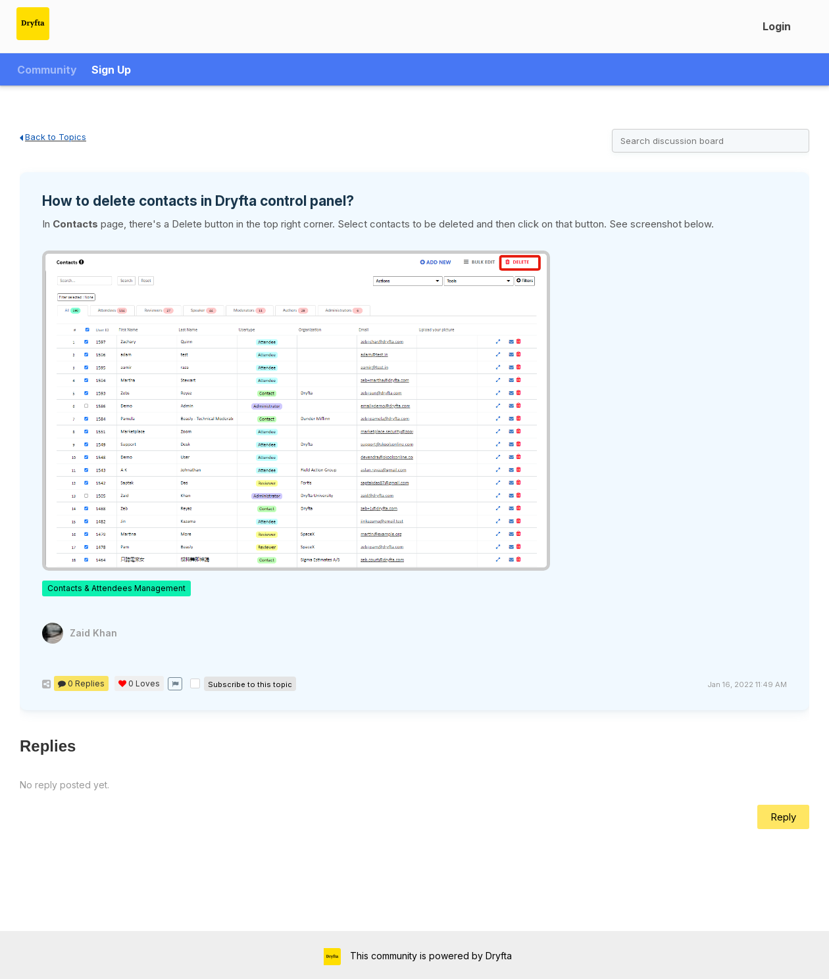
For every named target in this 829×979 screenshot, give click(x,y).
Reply (783, 817)
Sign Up (111, 69)
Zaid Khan (93, 632)
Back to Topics (53, 136)
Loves (139, 683)
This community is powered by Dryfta (429, 955)
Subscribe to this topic (250, 684)
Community (47, 69)
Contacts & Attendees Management (116, 588)
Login (777, 26)
